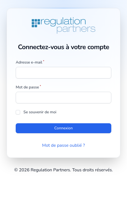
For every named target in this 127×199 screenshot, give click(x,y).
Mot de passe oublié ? (63, 145)
